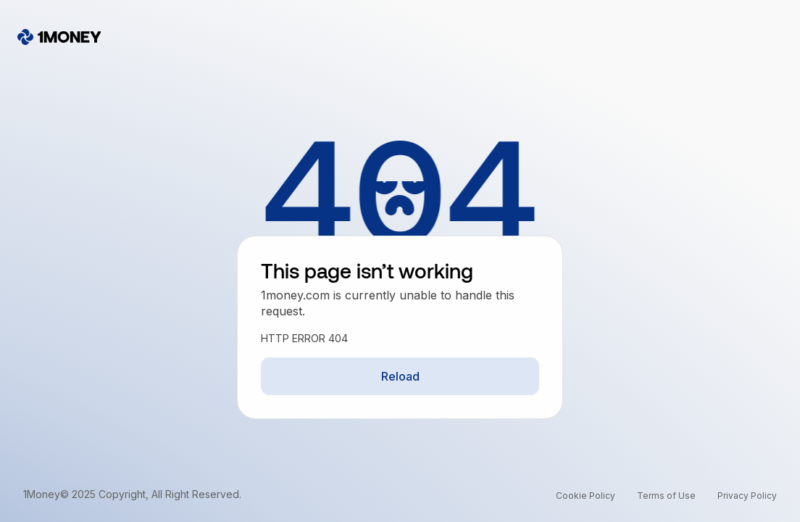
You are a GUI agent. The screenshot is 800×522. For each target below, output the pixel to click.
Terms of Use (666, 495)
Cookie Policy (585, 495)
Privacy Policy (747, 495)
